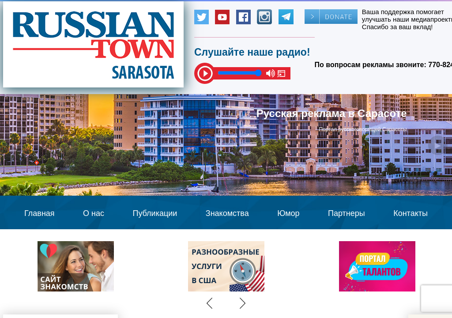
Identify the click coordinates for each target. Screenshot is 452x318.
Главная (39, 213)
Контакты (410, 213)
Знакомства (227, 213)
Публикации (154, 213)
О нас (93, 213)
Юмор (288, 213)
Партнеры (346, 213)
